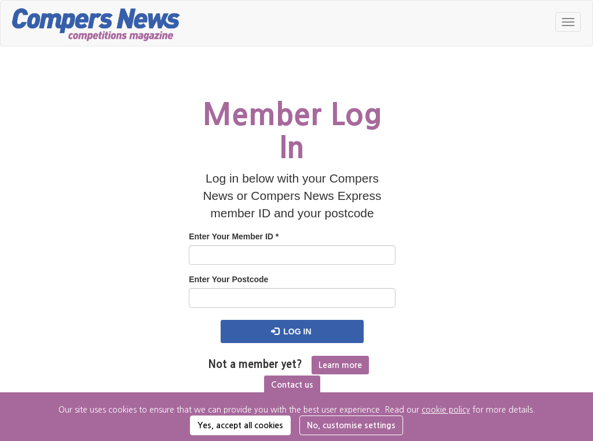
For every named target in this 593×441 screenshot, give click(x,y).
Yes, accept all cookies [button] (240, 425)
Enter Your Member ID (234, 236)
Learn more (340, 365)
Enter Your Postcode (228, 279)
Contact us (292, 385)
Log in (291, 331)
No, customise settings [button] (351, 425)
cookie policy (446, 410)
